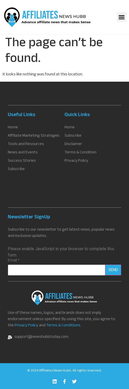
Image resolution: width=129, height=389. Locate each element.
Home (13, 128)
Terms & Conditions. (63, 325)
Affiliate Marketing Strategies (34, 136)
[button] (122, 17)
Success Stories (22, 161)
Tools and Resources (26, 144)
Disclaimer (73, 144)
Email (14, 261)
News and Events (23, 153)
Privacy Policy (26, 325)
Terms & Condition (80, 153)
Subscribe (16, 169)
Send (113, 269)
